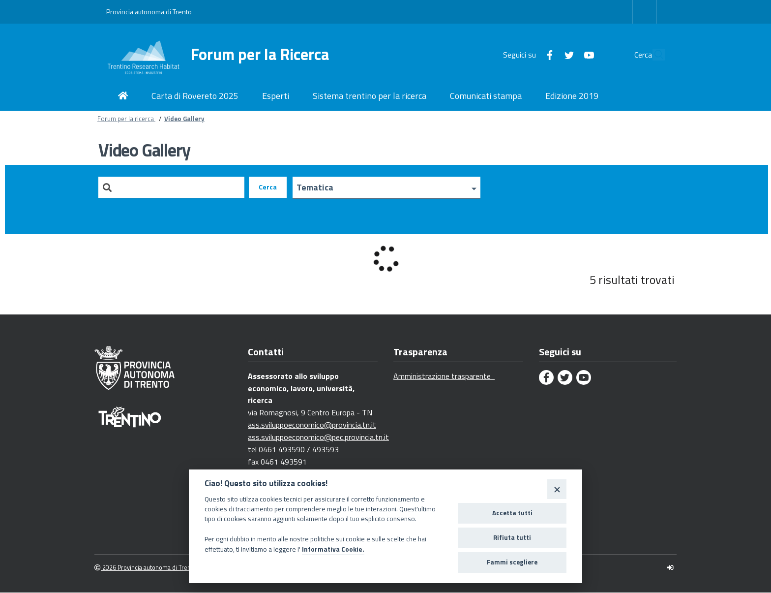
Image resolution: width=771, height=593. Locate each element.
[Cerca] (653, 54)
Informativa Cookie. (333, 549)
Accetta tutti (512, 513)
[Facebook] (527, 54)
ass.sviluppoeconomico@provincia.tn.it (312, 425)
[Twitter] (547, 54)
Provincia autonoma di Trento (149, 11)
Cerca (268, 187)
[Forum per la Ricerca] (148, 54)
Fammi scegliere (512, 562)
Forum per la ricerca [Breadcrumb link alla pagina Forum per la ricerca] (126, 119)
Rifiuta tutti (512, 537)
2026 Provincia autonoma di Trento (145, 568)
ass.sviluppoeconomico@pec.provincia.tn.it (318, 437)
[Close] (556, 489)
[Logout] (670, 568)
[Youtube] (566, 54)
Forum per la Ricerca (260, 54)
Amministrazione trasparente (444, 376)
